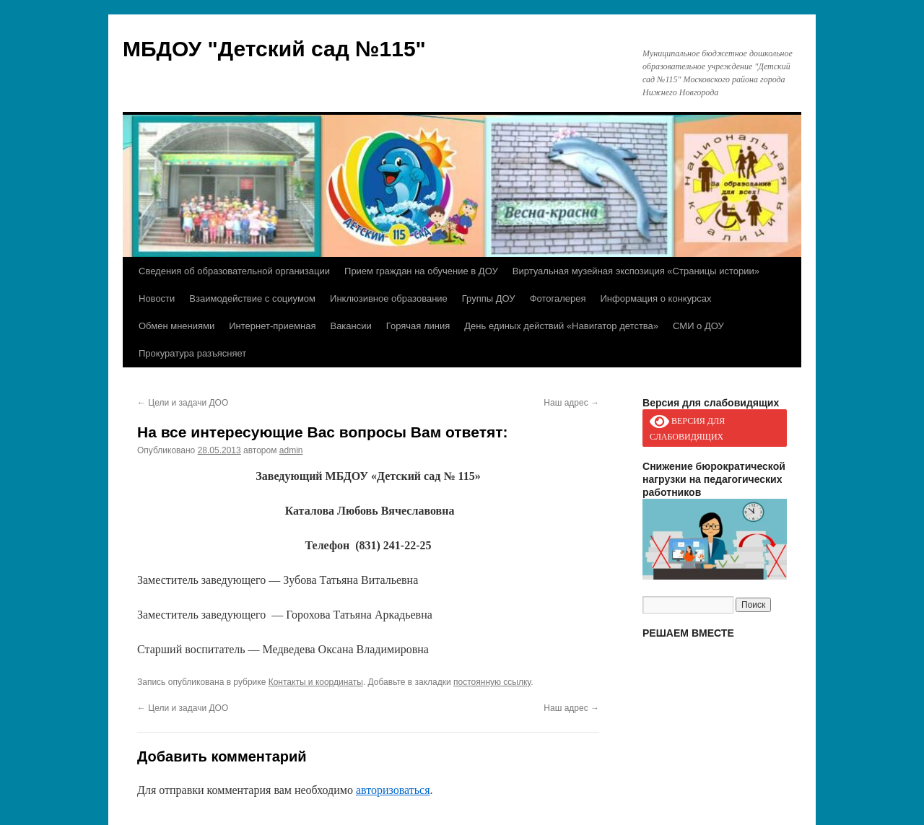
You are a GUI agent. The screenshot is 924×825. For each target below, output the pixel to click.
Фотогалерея (558, 298)
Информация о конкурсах (656, 298)
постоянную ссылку (492, 682)
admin (291, 450)
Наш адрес (571, 403)
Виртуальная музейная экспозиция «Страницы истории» (636, 271)
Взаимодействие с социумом (252, 298)
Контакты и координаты (316, 682)
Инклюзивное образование (389, 298)
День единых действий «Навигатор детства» (561, 325)
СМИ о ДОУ (698, 325)
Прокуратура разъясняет (192, 353)
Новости (157, 298)
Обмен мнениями (176, 325)
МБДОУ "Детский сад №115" (274, 49)
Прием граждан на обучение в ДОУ (421, 271)
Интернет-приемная (272, 325)
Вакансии (350, 325)
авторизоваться (393, 790)
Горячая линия (418, 325)
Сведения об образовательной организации (234, 271)
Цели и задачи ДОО (182, 403)
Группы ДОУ (488, 298)
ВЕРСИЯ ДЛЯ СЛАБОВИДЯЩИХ (687, 427)
